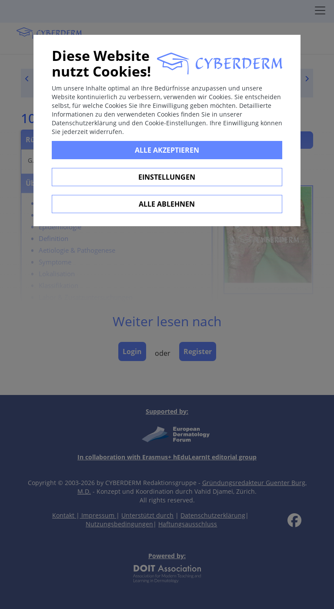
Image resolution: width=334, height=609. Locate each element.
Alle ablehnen (167, 204)
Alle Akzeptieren (167, 150)
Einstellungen (166, 177)
